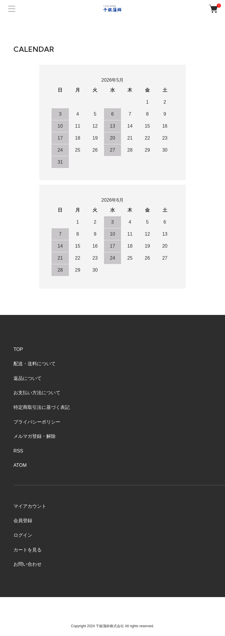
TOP (18, 349)
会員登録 (22, 520)
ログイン (22, 535)
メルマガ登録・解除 (34, 436)
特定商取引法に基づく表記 (41, 407)
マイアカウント (29, 506)
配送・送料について (34, 363)
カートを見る (27, 549)
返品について (27, 378)
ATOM (20, 465)
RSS (18, 450)
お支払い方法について (36, 392)
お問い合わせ (27, 564)
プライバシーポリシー (36, 421)
